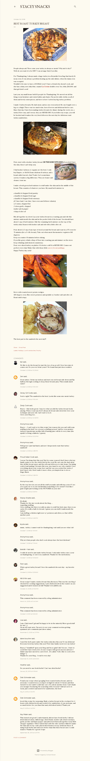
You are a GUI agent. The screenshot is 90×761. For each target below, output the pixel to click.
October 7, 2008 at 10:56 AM (29, 558)
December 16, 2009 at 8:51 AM (29, 659)
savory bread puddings (56, 248)
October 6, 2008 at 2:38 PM (29, 451)
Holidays (20, 350)
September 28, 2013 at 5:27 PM (30, 732)
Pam (22, 564)
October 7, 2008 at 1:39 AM (28, 530)
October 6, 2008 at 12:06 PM (29, 418)
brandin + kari (25, 549)
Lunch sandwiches (30, 350)
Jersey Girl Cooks (26, 393)
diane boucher (25, 639)
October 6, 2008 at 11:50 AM (29, 399)
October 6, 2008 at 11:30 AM (29, 387)
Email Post (22, 347)
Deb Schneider (25, 677)
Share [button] (15, 347)
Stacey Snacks (35, 6)
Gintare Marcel (50, 755)
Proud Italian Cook (27, 457)
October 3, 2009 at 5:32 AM (28, 614)
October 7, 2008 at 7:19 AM (28, 543)
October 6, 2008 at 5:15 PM (28, 492)
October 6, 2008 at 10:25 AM (29, 370)
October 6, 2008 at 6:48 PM (29, 518)
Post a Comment (20, 737)
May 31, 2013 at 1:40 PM (27, 708)
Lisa (21, 620)
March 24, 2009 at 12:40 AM (29, 601)
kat (21, 362)
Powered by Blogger (45, 750)
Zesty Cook (24, 406)
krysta (22, 524)
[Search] (75, 6)
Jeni (21, 376)
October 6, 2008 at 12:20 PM (29, 436)
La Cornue (46, 87)
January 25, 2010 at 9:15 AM (28, 671)
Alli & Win (23, 578)
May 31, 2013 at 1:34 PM (27, 692)
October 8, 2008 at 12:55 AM (29, 572)
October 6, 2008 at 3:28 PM (29, 475)
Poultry (38, 350)
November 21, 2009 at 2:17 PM (29, 632)
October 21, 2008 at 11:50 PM (29, 589)
